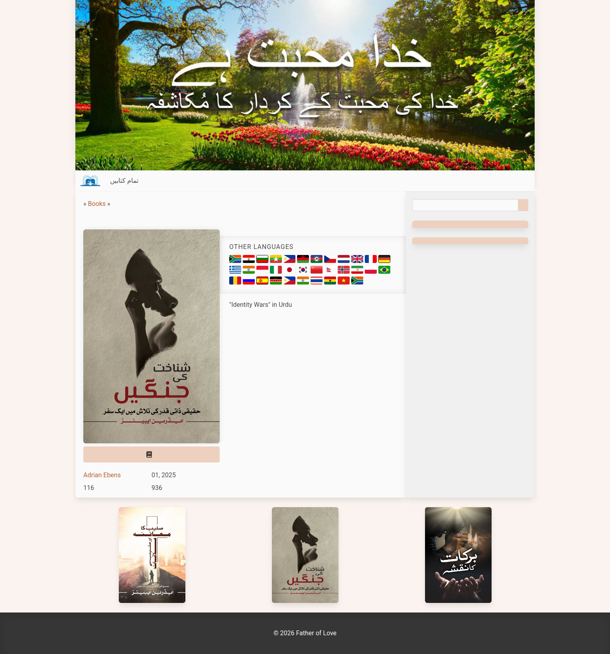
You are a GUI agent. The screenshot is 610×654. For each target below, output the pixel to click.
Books (97, 203)
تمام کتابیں (124, 180)
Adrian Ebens (102, 475)
